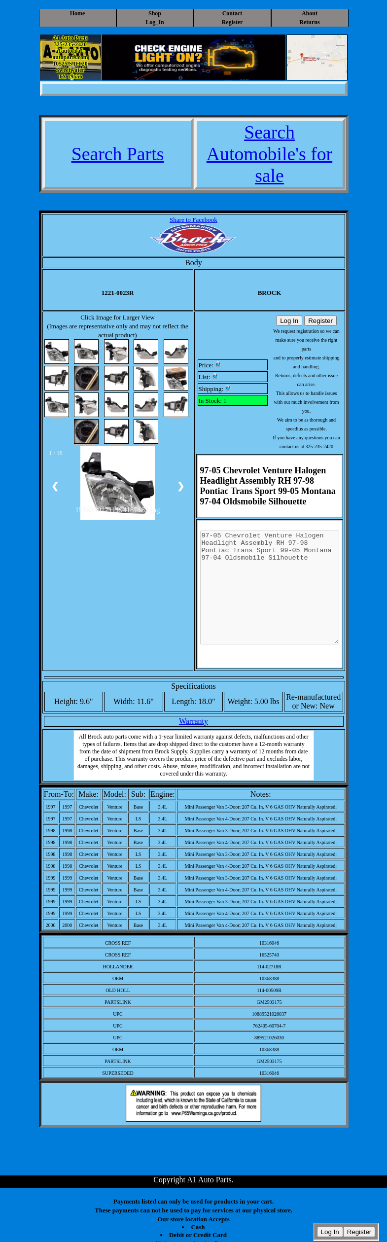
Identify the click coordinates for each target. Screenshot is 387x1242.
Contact (232, 13)
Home (77, 13)
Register (232, 22)
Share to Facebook (193, 219)
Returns (309, 22)
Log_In (154, 22)
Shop (154, 13)
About (309, 13)
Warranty (193, 721)
